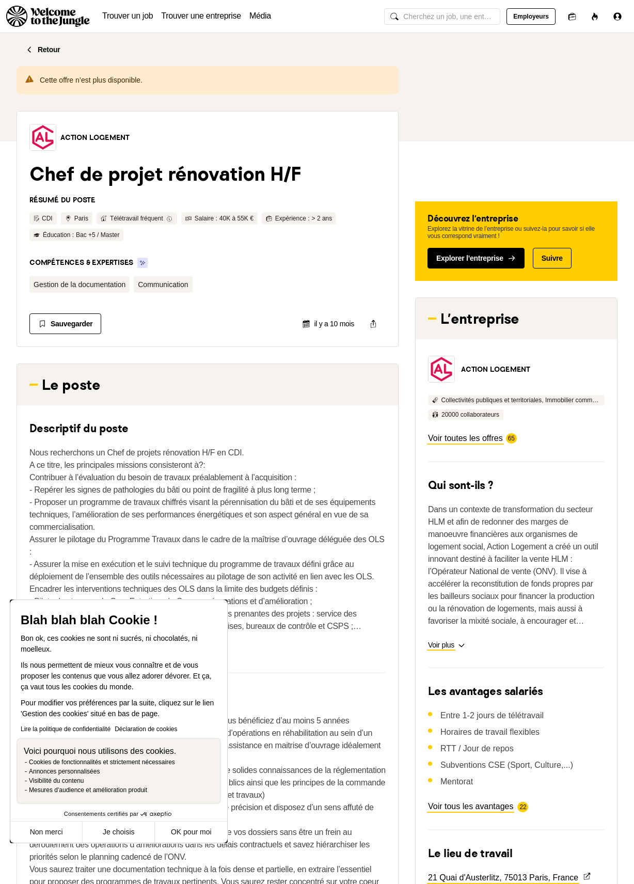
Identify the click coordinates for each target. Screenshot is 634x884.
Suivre (552, 258)
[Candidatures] (572, 16)
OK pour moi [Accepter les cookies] (191, 832)
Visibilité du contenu (56, 780)
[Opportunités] (594, 16)
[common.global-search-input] (442, 16)
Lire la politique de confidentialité (65, 729)
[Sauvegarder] (65, 323)
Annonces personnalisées (64, 771)
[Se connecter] (617, 16)
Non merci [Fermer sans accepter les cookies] (46, 832)
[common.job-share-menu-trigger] (373, 323)
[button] (43, 137)
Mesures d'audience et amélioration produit (88, 790)
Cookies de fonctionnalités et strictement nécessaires (102, 762)
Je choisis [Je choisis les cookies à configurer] (118, 832)
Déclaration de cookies (146, 729)
